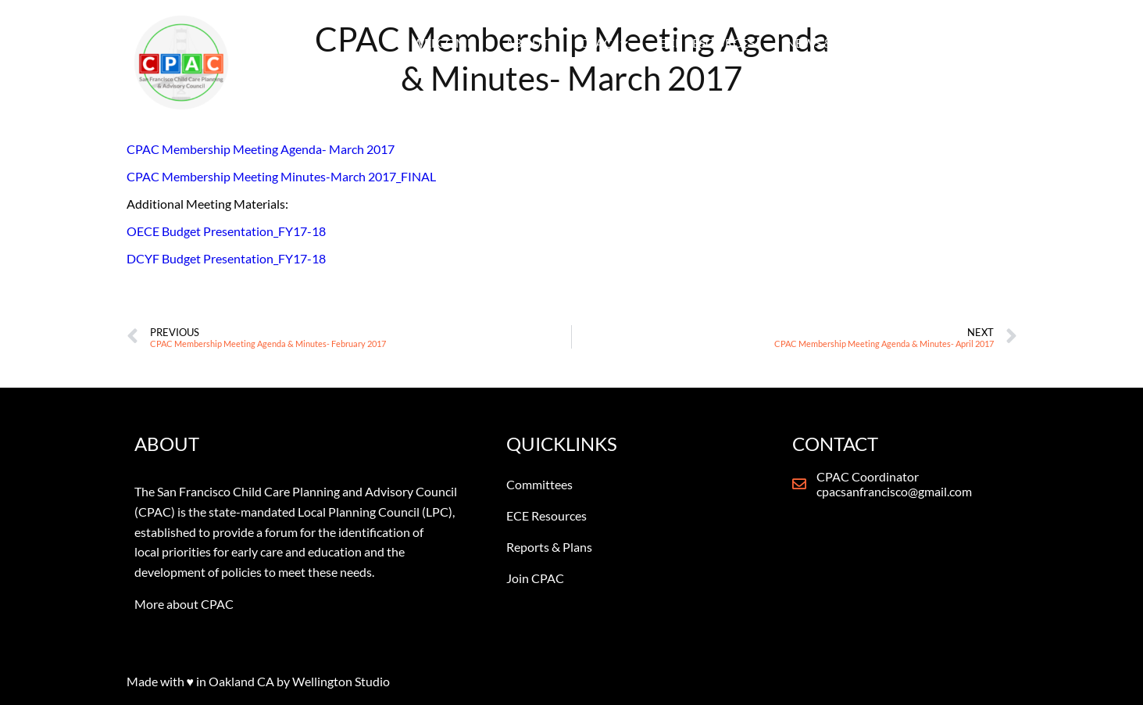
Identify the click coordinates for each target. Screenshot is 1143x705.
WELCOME (443, 42)
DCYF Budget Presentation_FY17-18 (226, 258)
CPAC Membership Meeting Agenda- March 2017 (261, 148)
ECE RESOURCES (707, 42)
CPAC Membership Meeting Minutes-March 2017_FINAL (281, 176)
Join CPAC (535, 578)
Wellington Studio (341, 681)
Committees (539, 484)
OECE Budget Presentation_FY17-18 (226, 231)
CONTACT (964, 42)
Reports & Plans (549, 546)
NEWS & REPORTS (845, 43)
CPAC (604, 43)
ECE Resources (546, 515)
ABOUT (526, 42)
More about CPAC (184, 603)
